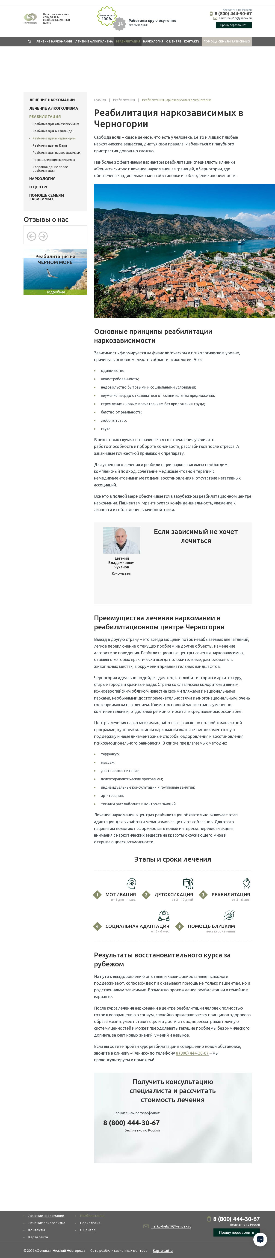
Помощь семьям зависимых (227, 41)
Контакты (192, 41)
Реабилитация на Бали (50, 145)
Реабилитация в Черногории (54, 138)
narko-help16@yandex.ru (235, 18)
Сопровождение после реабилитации (50, 168)
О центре (173, 41)
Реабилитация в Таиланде (53, 131)
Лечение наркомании (54, 41)
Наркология (153, 41)
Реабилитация (128, 41)
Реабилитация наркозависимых (56, 152)
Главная (29, 41)
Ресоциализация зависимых (54, 160)
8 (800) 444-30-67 (233, 13)
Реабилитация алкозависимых (56, 124)
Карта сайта (38, 1237)
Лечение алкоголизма (94, 41)
